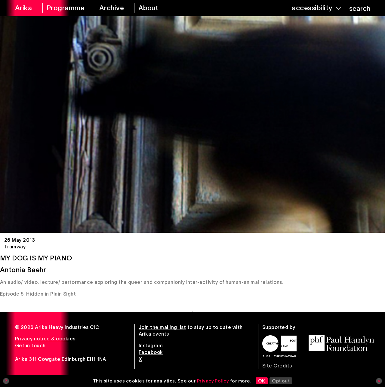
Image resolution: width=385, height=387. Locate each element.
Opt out (281, 380)
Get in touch (30, 345)
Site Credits (277, 365)
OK (261, 380)
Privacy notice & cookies (45, 338)
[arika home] (22, 8)
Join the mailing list (162, 327)
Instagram (151, 345)
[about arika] (155, 8)
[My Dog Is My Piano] (192, 124)
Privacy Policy (213, 380)
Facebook (151, 352)
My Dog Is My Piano (36, 258)
